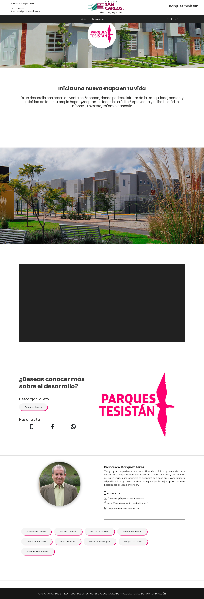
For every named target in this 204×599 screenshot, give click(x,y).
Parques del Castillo (36, 531)
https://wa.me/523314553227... (122, 508)
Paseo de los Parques (99, 541)
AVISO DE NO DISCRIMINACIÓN (150, 593)
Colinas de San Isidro (36, 541)
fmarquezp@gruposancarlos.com (25, 11)
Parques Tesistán (68, 531)
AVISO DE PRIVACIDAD (121, 593)
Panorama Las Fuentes (38, 551)
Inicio (83, 19)
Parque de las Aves (99, 531)
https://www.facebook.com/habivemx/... (126, 503)
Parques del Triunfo (132, 531)
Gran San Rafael (67, 541)
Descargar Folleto (33, 407)
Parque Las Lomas (133, 541)
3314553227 (19, 8)
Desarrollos (98, 19)
